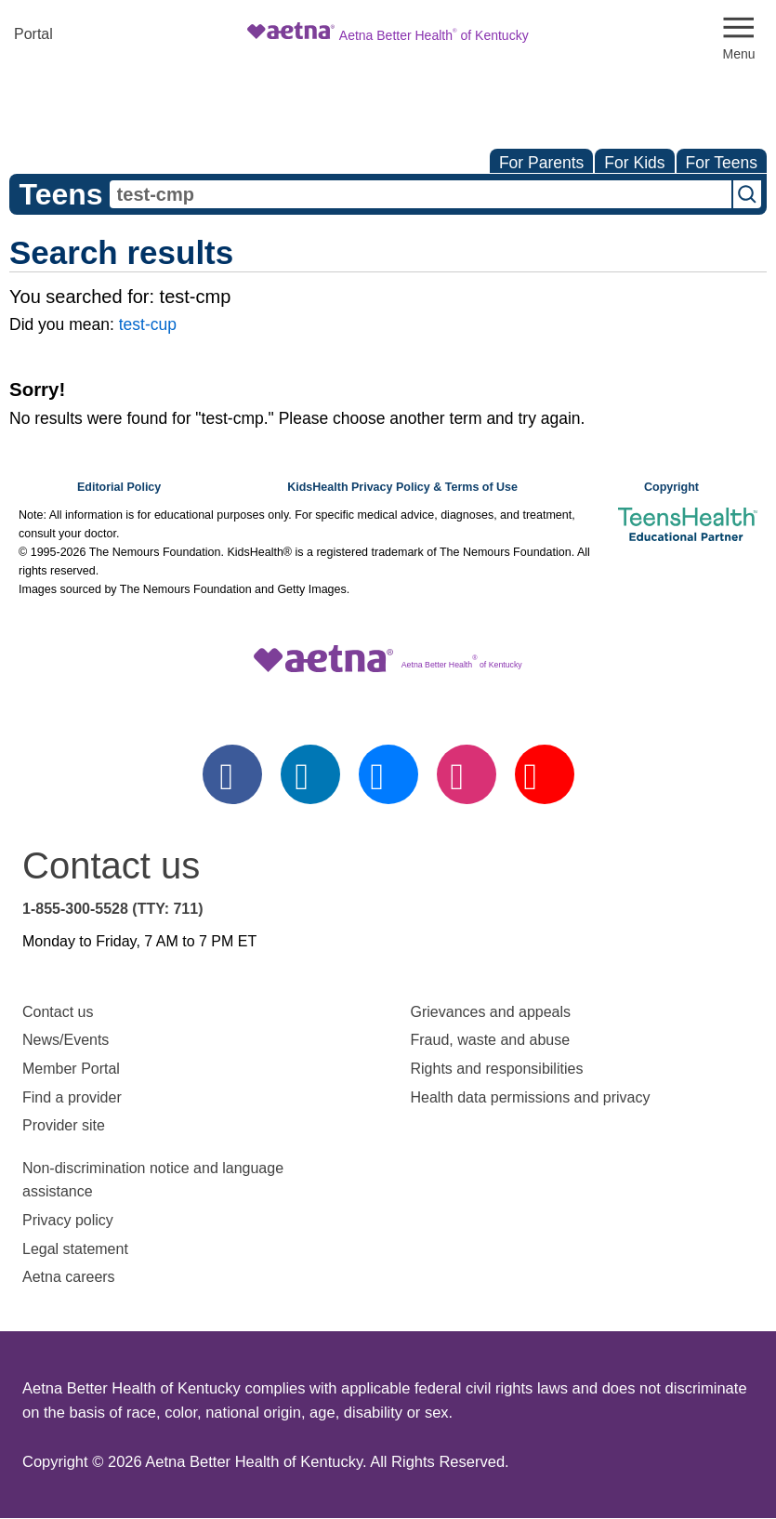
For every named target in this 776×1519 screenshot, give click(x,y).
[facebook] (232, 774)
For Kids (634, 162)
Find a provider (72, 1097)
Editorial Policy (119, 487)
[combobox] (420, 194)
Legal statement (77, 1249)
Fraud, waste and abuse (491, 1040)
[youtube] (544, 774)
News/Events (65, 1040)
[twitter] (388, 774)
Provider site (63, 1125)
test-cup (148, 324)
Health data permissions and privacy (531, 1097)
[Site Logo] (388, 34)
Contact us (57, 1012)
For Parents (541, 162)
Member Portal (71, 1069)
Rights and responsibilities (497, 1069)
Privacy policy (67, 1220)
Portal (33, 34)
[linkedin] (310, 774)
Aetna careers (68, 1277)
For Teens (722, 162)
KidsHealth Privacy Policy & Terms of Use (402, 487)
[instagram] (466, 774)
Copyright (671, 487)
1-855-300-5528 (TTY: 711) (112, 909)
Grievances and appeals (491, 1012)
